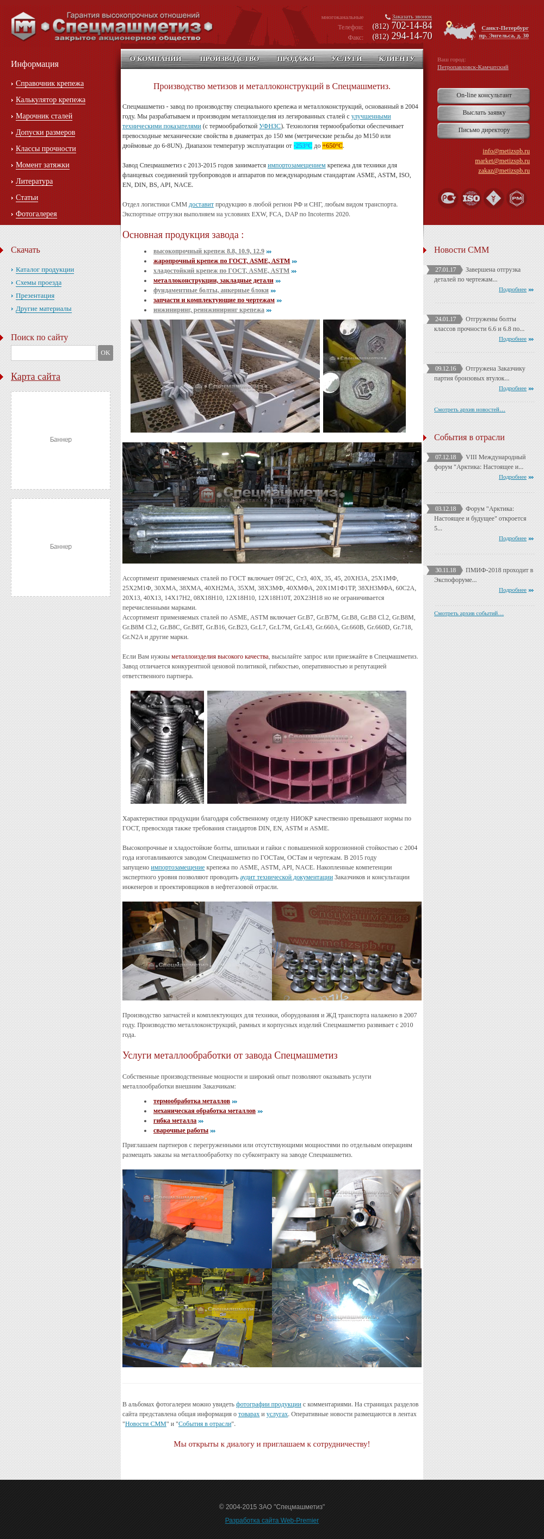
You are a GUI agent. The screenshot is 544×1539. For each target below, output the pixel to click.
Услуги (346, 58)
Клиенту (397, 58)
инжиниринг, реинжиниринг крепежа (208, 310)
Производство (229, 58)
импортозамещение (178, 867)
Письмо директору (484, 130)
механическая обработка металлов (204, 1111)
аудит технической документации (286, 877)
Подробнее (513, 289)
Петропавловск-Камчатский (473, 67)
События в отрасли (204, 1424)
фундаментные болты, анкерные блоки (211, 290)
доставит (201, 204)
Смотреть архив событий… (469, 613)
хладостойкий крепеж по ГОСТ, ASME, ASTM (221, 270)
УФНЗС (270, 126)
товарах (248, 1414)
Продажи (295, 58)
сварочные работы (180, 1130)
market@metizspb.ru (502, 161)
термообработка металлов (191, 1101)
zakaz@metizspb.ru (504, 170)
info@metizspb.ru (506, 151)
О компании (156, 58)
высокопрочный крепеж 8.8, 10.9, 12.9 (208, 251)
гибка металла (174, 1120)
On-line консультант (483, 95)
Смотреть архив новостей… (469, 409)
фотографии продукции (268, 1404)
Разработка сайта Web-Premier (272, 1520)
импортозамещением (297, 165)
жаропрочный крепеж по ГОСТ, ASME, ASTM (221, 261)
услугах (277, 1414)
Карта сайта (35, 376)
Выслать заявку (483, 112)
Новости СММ (145, 1424)
